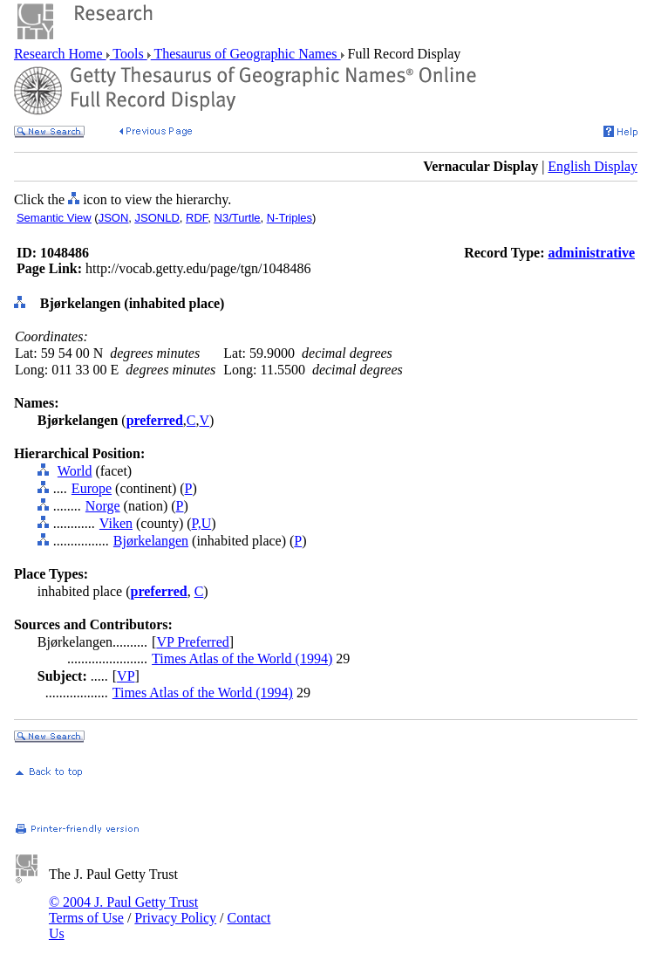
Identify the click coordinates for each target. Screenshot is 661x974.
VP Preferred (192, 641)
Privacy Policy (175, 917)
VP (125, 676)
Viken (116, 523)
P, (196, 523)
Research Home (60, 53)
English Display (592, 166)
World (75, 470)
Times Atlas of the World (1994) (242, 658)
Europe (92, 488)
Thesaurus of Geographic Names (246, 53)
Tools (128, 53)
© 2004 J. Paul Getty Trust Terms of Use (123, 910)
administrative (591, 252)
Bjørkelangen (150, 540)
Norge (102, 505)
